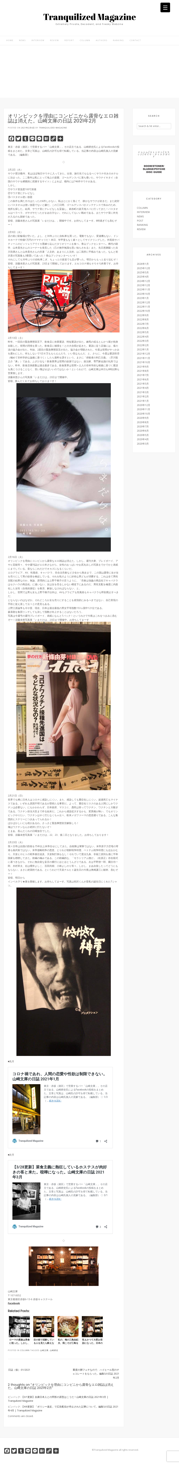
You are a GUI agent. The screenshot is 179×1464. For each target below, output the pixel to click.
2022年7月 (143, 323)
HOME (9, 40)
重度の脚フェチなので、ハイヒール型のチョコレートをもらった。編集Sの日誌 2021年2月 (95, 1373)
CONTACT (135, 40)
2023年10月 (143, 293)
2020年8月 (143, 422)
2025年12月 (143, 268)
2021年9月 (143, 366)
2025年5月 (143, 272)
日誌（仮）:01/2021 (19, 1369)
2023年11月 (143, 289)
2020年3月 (143, 443)
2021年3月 (143, 392)
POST (140, 220)
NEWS (22, 40)
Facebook (14, 1303)
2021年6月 (143, 379)
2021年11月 (143, 358)
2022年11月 (143, 306)
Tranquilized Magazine (89, 16)
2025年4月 (143, 276)
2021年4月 (143, 387)
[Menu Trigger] (165, 7)
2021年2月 (143, 396)
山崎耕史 (54, 1350)
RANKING (118, 40)
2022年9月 (143, 315)
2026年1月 (143, 263)
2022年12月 (143, 302)
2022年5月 (143, 332)
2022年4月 (143, 336)
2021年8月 (143, 370)
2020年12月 (143, 405)
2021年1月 (143, 400)
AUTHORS (101, 40)
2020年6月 (143, 430)
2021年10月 (143, 362)
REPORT (69, 40)
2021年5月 (143, 383)
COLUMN (85, 40)
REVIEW (54, 40)
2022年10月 (143, 310)
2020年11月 (143, 409)
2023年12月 (143, 285)
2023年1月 (143, 298)
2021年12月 (143, 353)
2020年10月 (143, 413)
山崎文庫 (44, 1350)
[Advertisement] (89, 71)
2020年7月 (143, 426)
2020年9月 (143, 417)
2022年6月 (143, 328)
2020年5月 (143, 435)
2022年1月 (143, 349)
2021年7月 (143, 375)
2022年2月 (143, 345)
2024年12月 (143, 281)
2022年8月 (143, 319)
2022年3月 (143, 340)
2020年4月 (143, 439)
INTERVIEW (37, 40)
